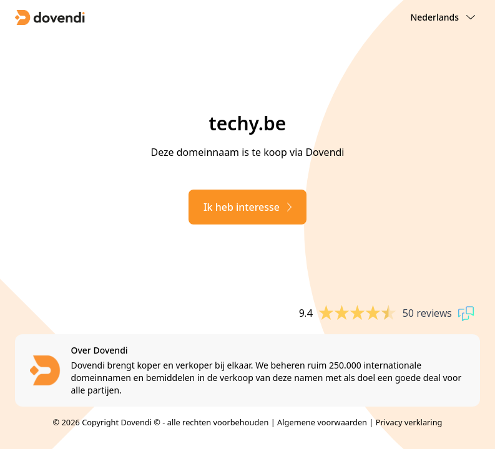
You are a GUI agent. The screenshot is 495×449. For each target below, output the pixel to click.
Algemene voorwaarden (322, 422)
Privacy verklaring (409, 422)
